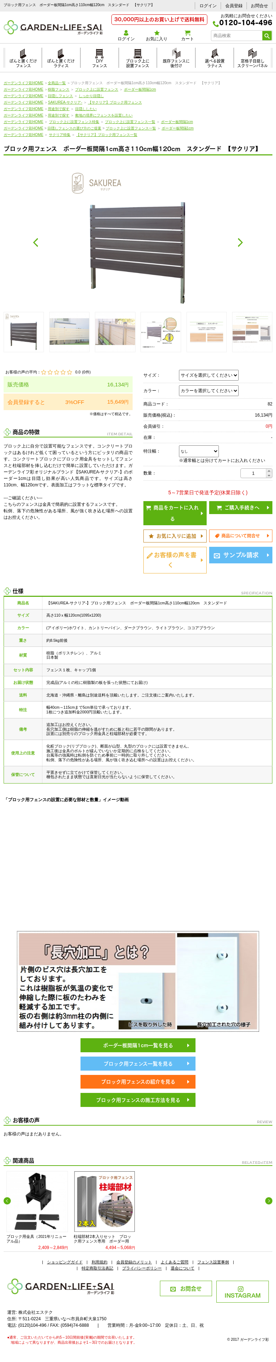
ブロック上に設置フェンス (138, 62)
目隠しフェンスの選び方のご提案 (74, 128)
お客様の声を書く (172, 559)
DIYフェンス (99, 62)
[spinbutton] (253, 473)
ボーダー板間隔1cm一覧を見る (138, 1045)
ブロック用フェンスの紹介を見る (138, 1081)
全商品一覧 (57, 83)
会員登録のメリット (134, 1262)
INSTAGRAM (243, 1292)
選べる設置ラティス (215, 62)
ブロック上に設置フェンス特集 (74, 122)
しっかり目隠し (91, 96)
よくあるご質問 (174, 1262)
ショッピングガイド (65, 1262)
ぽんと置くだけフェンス (23, 62)
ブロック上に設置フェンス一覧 (130, 122)
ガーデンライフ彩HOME (23, 83)
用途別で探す (58, 109)
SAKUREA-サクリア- (65, 102)
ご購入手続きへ (238, 507)
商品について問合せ (237, 535)
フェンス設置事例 (213, 1262)
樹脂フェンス (58, 89)
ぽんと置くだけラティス (61, 62)
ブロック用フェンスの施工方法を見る (138, 1099)
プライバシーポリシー (142, 1268)
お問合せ (259, 5)
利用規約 (99, 1262)
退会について (182, 1268)
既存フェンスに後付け (176, 62)
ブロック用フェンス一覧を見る (138, 1063)
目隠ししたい (86, 109)
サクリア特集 (59, 135)
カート (187, 35)
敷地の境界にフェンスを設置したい (104, 115)
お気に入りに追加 (172, 535)
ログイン (208, 5)
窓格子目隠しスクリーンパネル (252, 62)
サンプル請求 (236, 554)
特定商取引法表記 (97, 1268)
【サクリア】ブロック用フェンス (115, 102)
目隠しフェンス (60, 96)
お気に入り (157, 35)
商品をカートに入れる (172, 512)
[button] (269, 471)
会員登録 (234, 5)
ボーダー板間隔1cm (140, 89)
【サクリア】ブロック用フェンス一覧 (106, 135)
